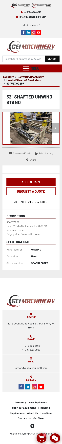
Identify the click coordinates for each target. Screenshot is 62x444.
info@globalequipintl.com (33, 16)
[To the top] (32, 426)
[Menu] (26, 68)
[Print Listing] (44, 153)
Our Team (38, 418)
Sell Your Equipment (24, 407)
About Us (32, 412)
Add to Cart (31, 182)
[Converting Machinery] (31, 76)
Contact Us (24, 418)
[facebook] (23, 32)
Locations (46, 412)
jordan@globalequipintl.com (31, 367)
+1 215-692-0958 (31, 349)
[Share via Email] (20, 153)
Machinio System (19, 433)
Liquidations (17, 412)
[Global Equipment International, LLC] (30, 300)
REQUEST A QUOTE (31, 191)
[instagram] (33, 32)
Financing (44, 407)
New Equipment (38, 402)
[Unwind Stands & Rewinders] (23, 80)
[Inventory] (8, 76)
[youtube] (38, 32)
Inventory (20, 402)
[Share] (31, 160)
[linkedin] (28, 32)
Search (52, 58)
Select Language (30, 25)
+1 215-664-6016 (32, 12)
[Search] (23, 59)
